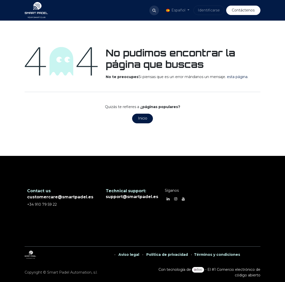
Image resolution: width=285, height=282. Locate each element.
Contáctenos (243, 10)
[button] (154, 10)
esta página (237, 77)
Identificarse (209, 10)
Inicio (142, 118)
